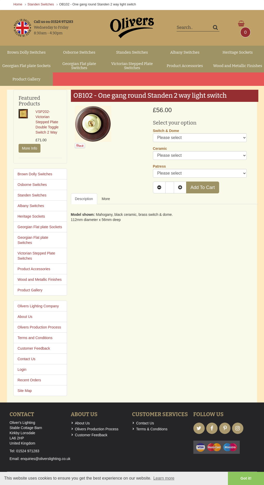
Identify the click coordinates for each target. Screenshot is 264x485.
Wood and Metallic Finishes (237, 65)
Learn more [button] (164, 478)
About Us (25, 317)
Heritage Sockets (237, 52)
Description (84, 199)
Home (17, 4)
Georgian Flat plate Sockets (26, 65)
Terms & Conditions (151, 429)
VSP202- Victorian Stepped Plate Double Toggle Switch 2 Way (47, 122)
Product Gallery (26, 79)
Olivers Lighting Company (38, 306)
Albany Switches (185, 52)
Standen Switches (41, 4)
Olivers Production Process (39, 327)
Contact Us (26, 359)
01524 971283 (27, 451)
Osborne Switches (79, 52)
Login (22, 369)
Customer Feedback (34, 348)
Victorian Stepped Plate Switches (132, 65)
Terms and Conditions (35, 338)
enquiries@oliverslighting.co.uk (45, 459)
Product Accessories (185, 65)
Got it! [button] (246, 478)
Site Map (25, 391)
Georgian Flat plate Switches (79, 65)
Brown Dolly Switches (26, 52)
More (106, 199)
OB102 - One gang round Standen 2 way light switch (97, 4)
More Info (29, 148)
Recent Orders (29, 380)
